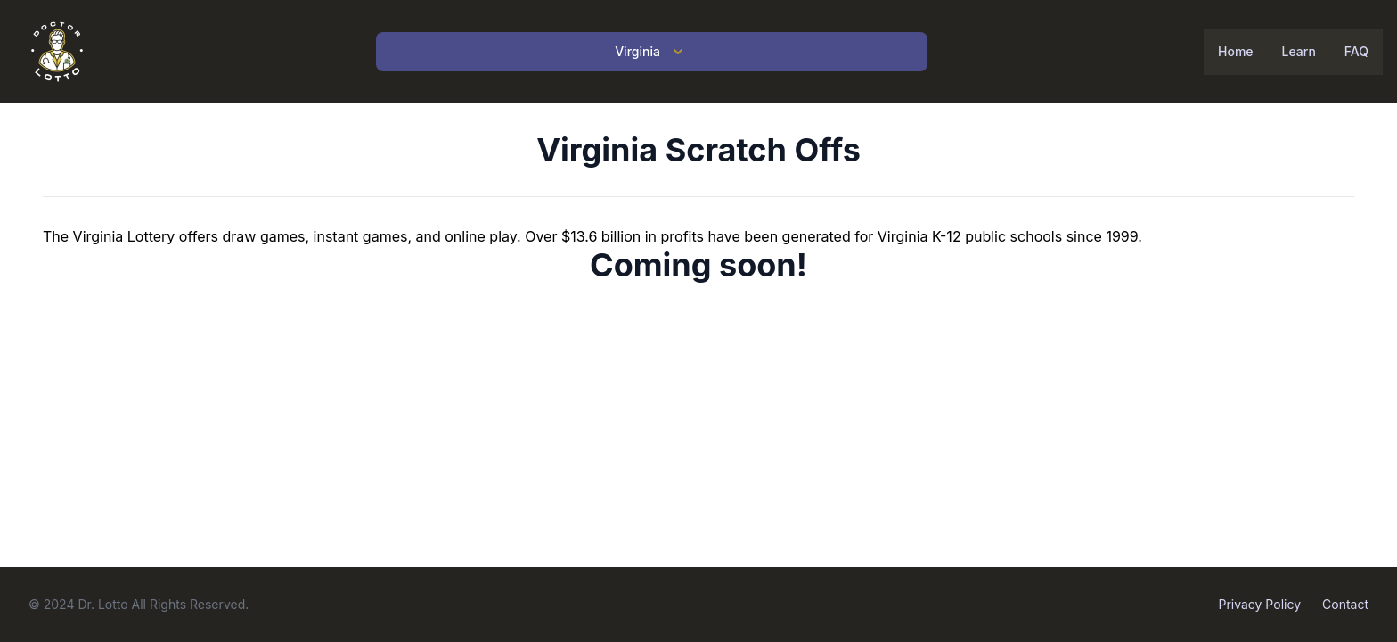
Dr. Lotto (102, 604)
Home (1236, 51)
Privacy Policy (1259, 604)
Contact (1345, 604)
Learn (1299, 51)
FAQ (1356, 51)
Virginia (652, 51)
